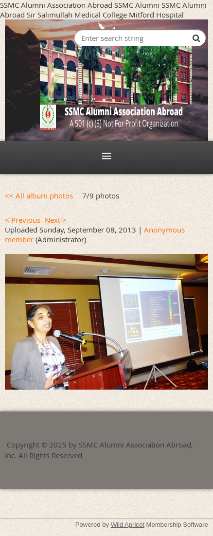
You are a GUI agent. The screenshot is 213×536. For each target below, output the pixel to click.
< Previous (22, 220)
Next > (56, 220)
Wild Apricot (127, 524)
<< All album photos (39, 195)
